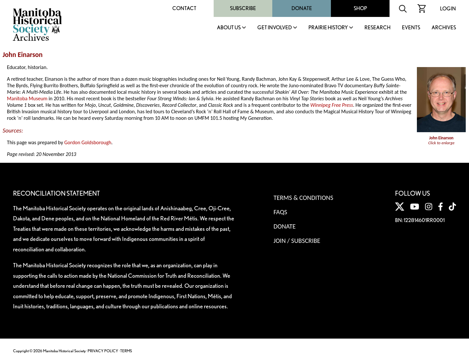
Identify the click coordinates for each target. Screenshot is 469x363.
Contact (184, 8)
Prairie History (328, 28)
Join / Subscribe (297, 240)
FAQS (280, 212)
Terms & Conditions (303, 198)
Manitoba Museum (27, 98)
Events (411, 28)
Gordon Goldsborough (87, 142)
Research (377, 28)
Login (448, 9)
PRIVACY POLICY (103, 350)
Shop (360, 8)
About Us (229, 28)
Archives (444, 28)
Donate (301, 8)
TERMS (126, 350)
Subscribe (243, 8)
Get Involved (274, 28)
